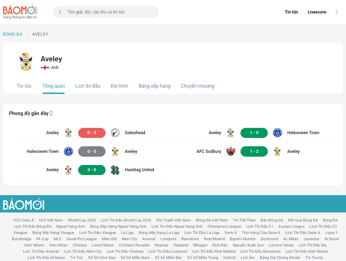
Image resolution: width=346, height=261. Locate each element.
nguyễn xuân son (248, 245)
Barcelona (190, 238)
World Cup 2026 (82, 220)
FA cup (42, 238)
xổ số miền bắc (168, 257)
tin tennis (314, 257)
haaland (180, 245)
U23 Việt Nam (51, 220)
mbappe (200, 245)
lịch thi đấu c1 (260, 226)
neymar (161, 245)
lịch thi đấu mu (313, 245)
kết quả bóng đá (303, 220)
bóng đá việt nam (212, 220)
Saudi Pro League (81, 238)
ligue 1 (331, 232)
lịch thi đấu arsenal (41, 251)
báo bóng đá (272, 220)
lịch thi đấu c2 (323, 226)
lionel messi (103, 245)
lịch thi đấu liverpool (167, 251)
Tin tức (291, 12)
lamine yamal (281, 245)
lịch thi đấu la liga (202, 232)
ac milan (290, 238)
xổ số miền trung (202, 257)
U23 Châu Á (23, 220)
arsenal (148, 238)
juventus (311, 238)
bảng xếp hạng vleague (53, 232)
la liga (127, 232)
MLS (57, 238)
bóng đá (330, 220)
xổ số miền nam (135, 257)
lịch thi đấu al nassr (46, 257)
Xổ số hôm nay (102, 257)
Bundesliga (21, 238)
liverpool (168, 238)
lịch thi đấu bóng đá (33, 226)
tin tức (76, 257)
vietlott (229, 257)
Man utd (109, 238)
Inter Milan (58, 245)
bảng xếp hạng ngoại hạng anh (118, 226)
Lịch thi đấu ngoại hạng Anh (177, 226)
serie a (231, 232)
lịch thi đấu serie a (302, 232)
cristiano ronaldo (134, 245)
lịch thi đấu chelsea (125, 251)
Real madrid (214, 238)
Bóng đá (12, 34)
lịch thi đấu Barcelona (260, 251)
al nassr (331, 238)
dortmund (269, 238)
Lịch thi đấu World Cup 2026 (126, 220)
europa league (291, 226)
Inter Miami (34, 245)
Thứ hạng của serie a (261, 232)
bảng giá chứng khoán (280, 257)
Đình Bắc (220, 245)
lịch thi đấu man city (83, 251)
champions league (224, 226)
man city (129, 238)
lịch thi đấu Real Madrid (214, 251)
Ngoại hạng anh (70, 226)
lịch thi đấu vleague (97, 232)
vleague (20, 232)
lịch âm (248, 257)
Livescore (317, 12)
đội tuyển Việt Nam (173, 220)
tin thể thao (244, 220)
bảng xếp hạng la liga (159, 232)
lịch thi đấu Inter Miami (306, 251)
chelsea (80, 245)
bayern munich (243, 238)
